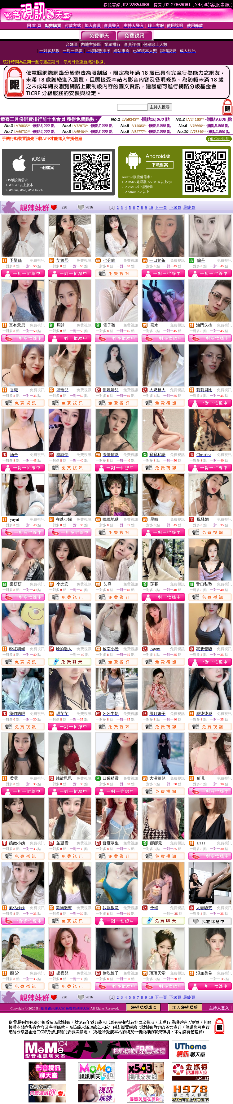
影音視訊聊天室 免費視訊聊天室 (65, 1008)
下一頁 (161, 207)
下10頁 (175, 207)
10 (151, 207)
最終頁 (189, 207)
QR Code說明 (219, 139)
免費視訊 (37, 260)
